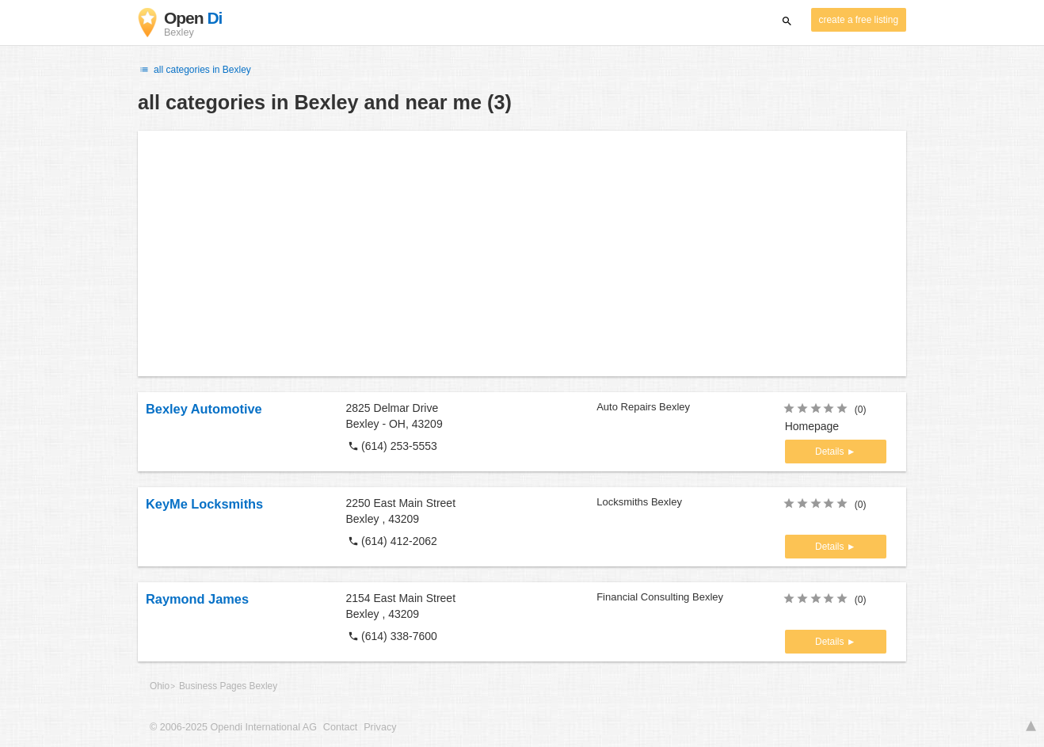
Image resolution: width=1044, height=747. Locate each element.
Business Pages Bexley (228, 686)
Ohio (160, 686)
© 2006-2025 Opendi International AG (233, 727)
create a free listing (858, 19)
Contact (340, 727)
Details (831, 451)
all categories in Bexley (194, 69)
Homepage (812, 426)
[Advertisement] (522, 253)
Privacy (380, 727)
